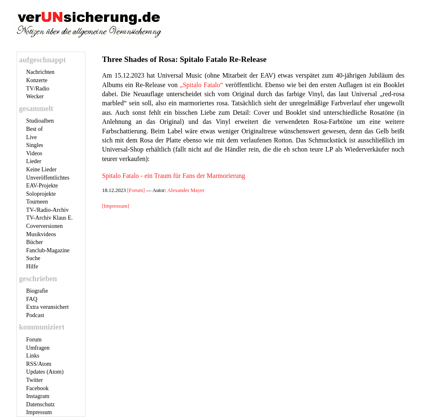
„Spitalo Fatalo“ (201, 84)
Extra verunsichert (47, 307)
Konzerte (36, 80)
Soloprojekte (41, 194)
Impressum (39, 412)
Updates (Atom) (45, 372)
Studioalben (40, 121)
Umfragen (38, 348)
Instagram (37, 396)
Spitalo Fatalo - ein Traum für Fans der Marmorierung (173, 175)
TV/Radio (37, 88)
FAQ (31, 299)
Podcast (35, 315)
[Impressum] (115, 206)
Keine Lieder (41, 169)
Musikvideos (41, 234)
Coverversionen (44, 226)
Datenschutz (40, 404)
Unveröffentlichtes (47, 178)
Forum (33, 339)
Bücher (34, 242)
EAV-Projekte (42, 185)
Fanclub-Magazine (47, 250)
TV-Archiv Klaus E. (49, 218)
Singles (34, 145)
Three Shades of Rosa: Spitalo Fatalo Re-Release (184, 59)
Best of (34, 129)
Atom (44, 364)
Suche (33, 258)
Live (31, 137)
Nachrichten (40, 72)
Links (32, 356)
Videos (34, 153)
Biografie (37, 291)
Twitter (34, 380)
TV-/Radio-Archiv (47, 210)
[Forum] (136, 190)
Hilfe (32, 266)
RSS (31, 364)
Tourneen (37, 202)
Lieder (33, 161)
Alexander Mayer (185, 190)
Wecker (34, 96)
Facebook (37, 388)
